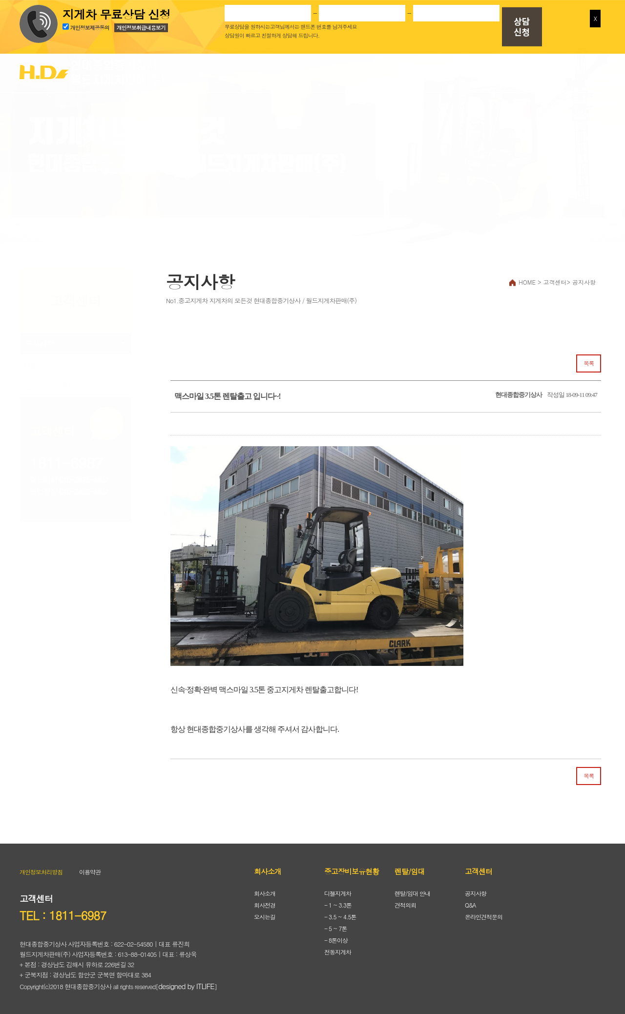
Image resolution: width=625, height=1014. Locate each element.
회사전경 (264, 905)
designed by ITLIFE (186, 986)
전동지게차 (337, 952)
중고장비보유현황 (349, 71)
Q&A (33, 365)
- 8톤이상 (336, 940)
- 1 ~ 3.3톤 (338, 905)
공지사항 (39, 343)
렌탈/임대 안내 (412, 893)
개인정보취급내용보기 (141, 26)
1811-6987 (66, 462)
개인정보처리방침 (41, 872)
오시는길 (264, 916)
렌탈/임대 (452, 71)
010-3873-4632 (83, 480)
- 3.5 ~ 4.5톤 (340, 916)
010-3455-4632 (83, 491)
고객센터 (554, 71)
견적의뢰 (405, 905)
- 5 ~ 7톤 (335, 928)
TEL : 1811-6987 (63, 915)
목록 (588, 363)
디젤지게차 (337, 893)
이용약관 (90, 872)
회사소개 (246, 71)
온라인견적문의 (50, 386)
